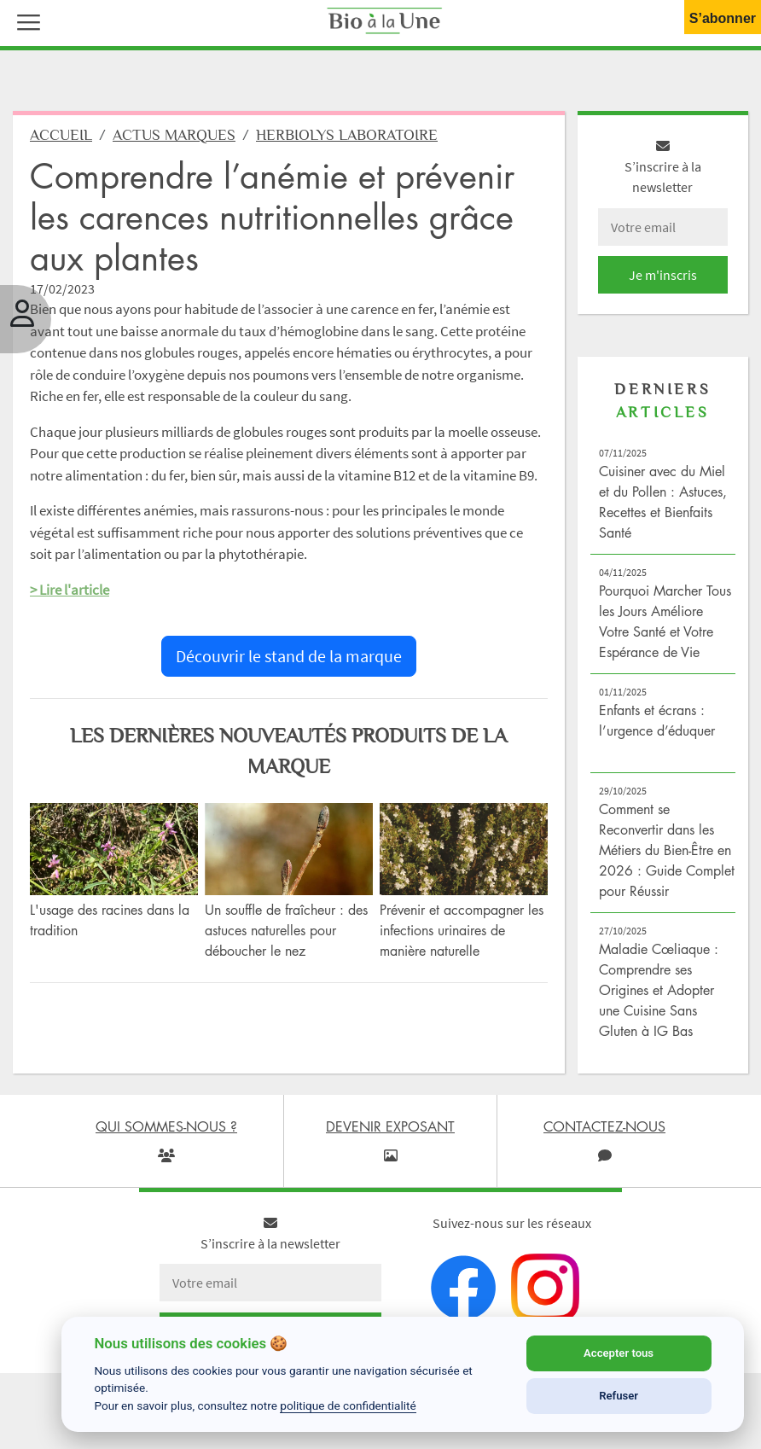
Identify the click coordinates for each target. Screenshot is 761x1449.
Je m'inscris (663, 274)
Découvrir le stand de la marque (289, 655)
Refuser (618, 1395)
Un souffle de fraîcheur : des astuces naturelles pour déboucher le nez (286, 930)
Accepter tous (619, 1353)
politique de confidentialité (348, 1405)
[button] (25, 20)
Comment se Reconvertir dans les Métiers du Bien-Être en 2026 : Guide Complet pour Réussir (667, 850)
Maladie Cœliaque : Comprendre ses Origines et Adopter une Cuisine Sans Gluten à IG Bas (658, 990)
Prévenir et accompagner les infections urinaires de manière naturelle (461, 930)
